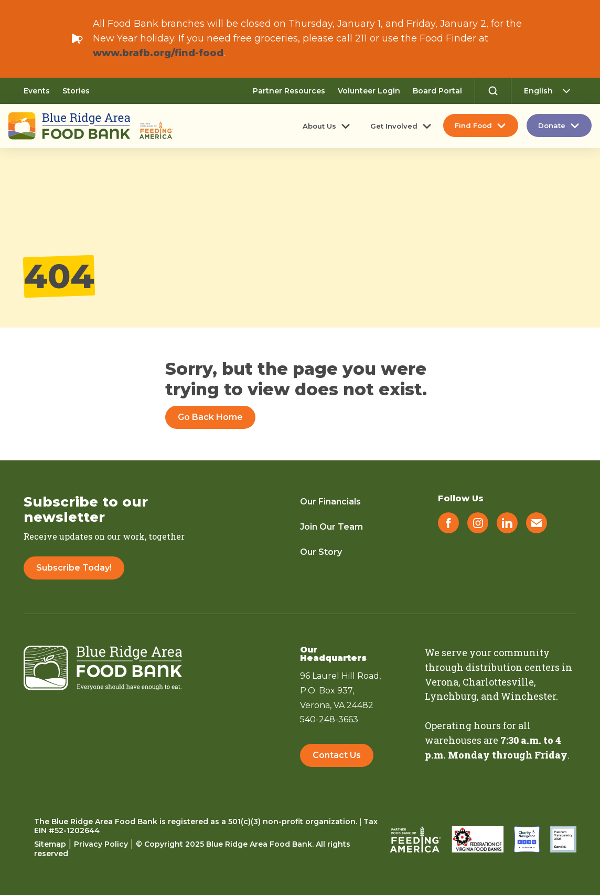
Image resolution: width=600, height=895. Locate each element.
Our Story (321, 552)
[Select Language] (550, 90)
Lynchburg (451, 696)
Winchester (528, 696)
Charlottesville (498, 682)
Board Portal (437, 91)
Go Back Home (210, 417)
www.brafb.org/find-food (158, 53)
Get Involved (393, 126)
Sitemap (50, 844)
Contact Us (337, 755)
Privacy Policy (101, 844)
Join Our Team (331, 527)
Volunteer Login (369, 91)
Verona (441, 682)
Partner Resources (289, 91)
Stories (76, 91)
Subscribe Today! (74, 568)
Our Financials (330, 502)
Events (37, 91)
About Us (319, 126)
